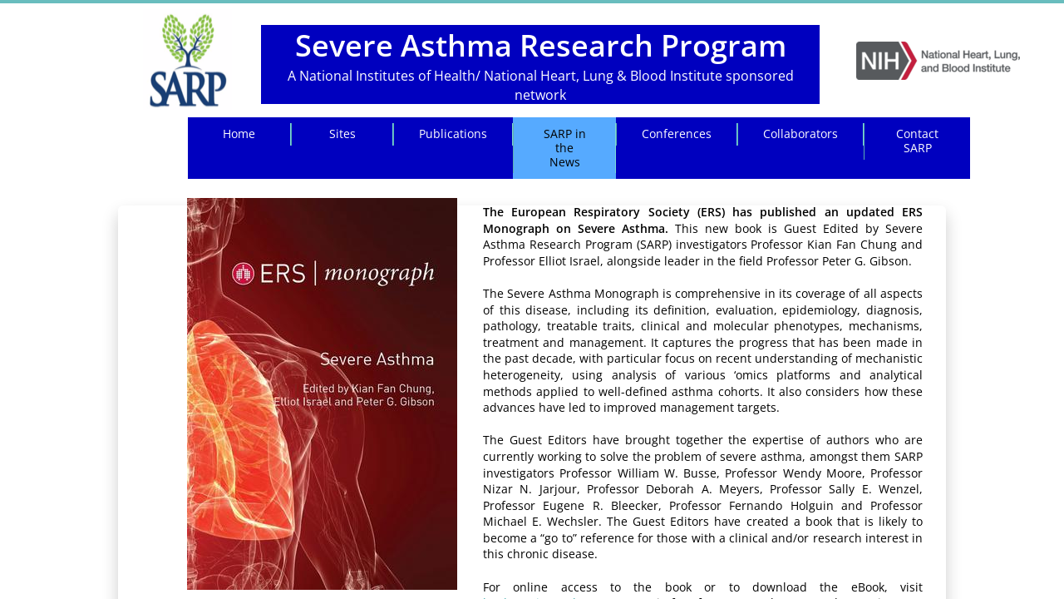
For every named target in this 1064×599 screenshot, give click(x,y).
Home (239, 133)
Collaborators (800, 133)
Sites (342, 133)
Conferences (677, 133)
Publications (453, 133)
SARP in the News (565, 148)
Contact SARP (917, 141)
